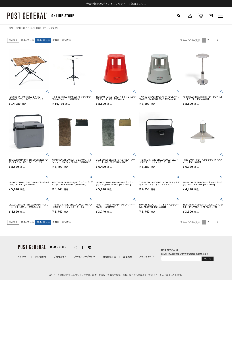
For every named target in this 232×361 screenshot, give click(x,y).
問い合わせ (40, 256)
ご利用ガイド (60, 256)
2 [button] (208, 40)
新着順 (56, 40)
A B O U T (23, 256)
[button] (222, 40)
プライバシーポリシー (85, 256)
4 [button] (217, 40)
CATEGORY (21, 27)
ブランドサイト (146, 256)
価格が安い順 (27, 40)
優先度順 (66, 40)
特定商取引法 (109, 256)
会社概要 (127, 256)
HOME (11, 27)
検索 (178, 15)
